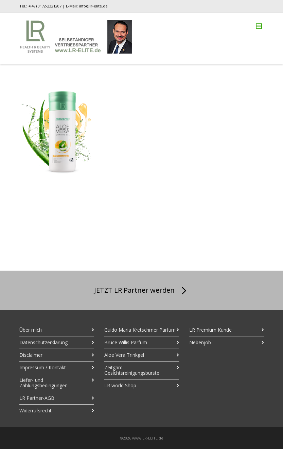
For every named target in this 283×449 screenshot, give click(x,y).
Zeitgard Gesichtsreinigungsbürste (131, 370)
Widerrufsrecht (35, 410)
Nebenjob (200, 342)
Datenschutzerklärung (43, 342)
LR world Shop (120, 385)
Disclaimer (30, 355)
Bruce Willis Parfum (125, 342)
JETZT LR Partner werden (141, 291)
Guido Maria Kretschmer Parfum (140, 330)
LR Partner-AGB (36, 398)
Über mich (30, 330)
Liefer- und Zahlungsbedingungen (43, 383)
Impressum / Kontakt (42, 367)
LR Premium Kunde (210, 330)
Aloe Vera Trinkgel (124, 355)
